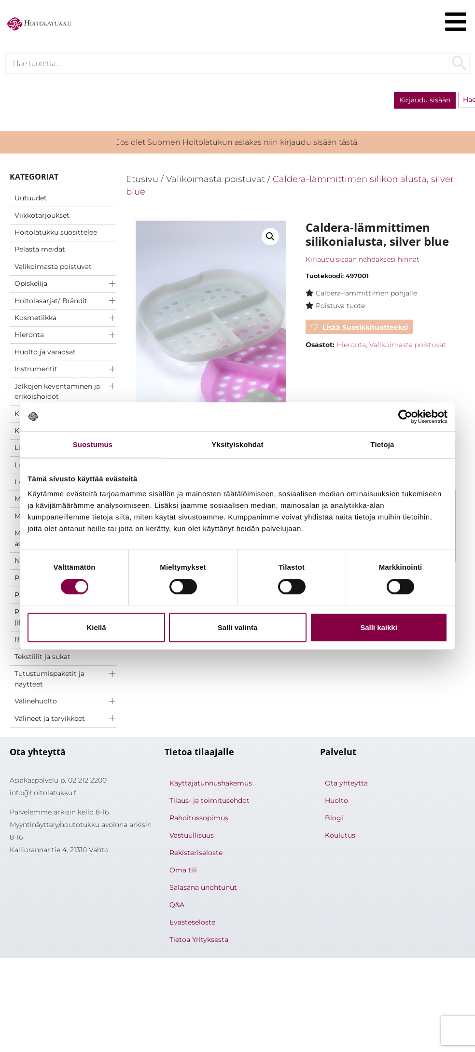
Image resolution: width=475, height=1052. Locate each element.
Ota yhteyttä (346, 784)
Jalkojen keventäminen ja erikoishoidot (57, 392)
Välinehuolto (35, 702)
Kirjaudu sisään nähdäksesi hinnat (362, 260)
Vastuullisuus (191, 836)
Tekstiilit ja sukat (42, 657)
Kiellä (96, 627)
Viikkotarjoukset (42, 216)
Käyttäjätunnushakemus (210, 784)
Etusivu (142, 180)
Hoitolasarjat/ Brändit (50, 301)
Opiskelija (30, 284)
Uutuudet (30, 199)
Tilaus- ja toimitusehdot (209, 801)
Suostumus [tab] (93, 444)
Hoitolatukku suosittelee (55, 233)
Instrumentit (35, 369)
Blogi (334, 818)
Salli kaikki (378, 627)
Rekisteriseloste (196, 853)
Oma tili (183, 871)
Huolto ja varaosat (45, 353)
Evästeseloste (192, 923)
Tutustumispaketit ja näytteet (49, 679)
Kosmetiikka (35, 318)
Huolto (336, 801)
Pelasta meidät (39, 250)
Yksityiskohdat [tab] (237, 444)
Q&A (176, 905)
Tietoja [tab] (382, 444)
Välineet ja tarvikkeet (49, 719)
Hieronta (29, 335)
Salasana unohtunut (203, 888)
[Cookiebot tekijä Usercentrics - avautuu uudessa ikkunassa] (405, 416)
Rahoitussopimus (198, 818)
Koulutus (340, 836)
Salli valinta (238, 627)
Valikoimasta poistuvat (53, 267)
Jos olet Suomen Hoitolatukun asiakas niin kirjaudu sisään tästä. (237, 143)
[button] (270, 237)
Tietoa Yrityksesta (198, 940)
